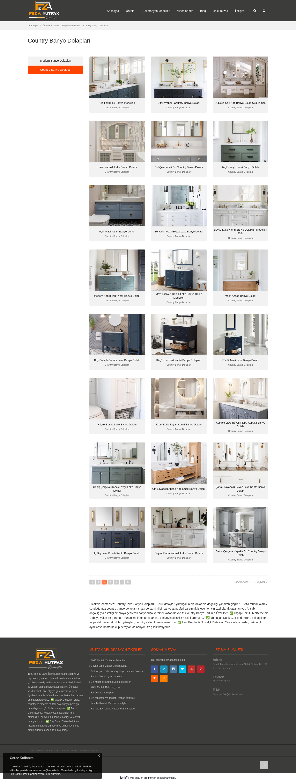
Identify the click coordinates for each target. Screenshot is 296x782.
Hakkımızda (220, 11)
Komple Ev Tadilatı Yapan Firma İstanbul (112, 708)
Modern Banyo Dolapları (55, 60)
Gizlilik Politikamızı (26, 773)
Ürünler (130, 11)
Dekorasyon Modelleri (156, 11)
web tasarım (136, 777)
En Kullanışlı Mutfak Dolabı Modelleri (110, 681)
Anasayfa (113, 11)
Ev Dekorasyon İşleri (101, 692)
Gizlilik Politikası (36, 750)
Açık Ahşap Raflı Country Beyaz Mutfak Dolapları (116, 671)
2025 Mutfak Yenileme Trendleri (107, 660)
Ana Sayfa (33, 25)
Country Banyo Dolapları (95, 25)
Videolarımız (185, 11)
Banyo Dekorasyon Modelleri (106, 676)
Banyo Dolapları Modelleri (67, 25)
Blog (203, 11)
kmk (124, 777)
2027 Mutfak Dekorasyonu (104, 687)
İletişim (239, 11)
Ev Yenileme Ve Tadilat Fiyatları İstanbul (112, 698)
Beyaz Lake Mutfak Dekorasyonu (108, 665)
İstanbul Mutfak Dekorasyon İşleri (108, 703)
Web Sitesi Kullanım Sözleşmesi (62, 750)
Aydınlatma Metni (88, 750)
